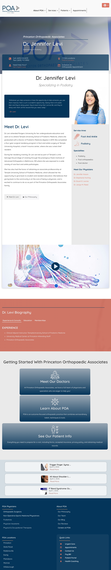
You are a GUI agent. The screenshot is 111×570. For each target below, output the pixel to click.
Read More (54, 443)
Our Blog (61, 493)
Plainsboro (8, 532)
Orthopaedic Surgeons (12, 485)
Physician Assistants (11, 497)
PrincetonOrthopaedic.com (36, 562)
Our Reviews (63, 497)
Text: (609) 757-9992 (21, 60)
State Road (8, 520)
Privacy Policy (52, 565)
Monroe (6, 536)
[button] (40, 10)
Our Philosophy (64, 485)
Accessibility (59, 565)
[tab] (12, 197)
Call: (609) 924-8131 (20, 58)
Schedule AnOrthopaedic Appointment (72, 66)
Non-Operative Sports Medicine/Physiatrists (21, 489)
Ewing (5, 528)
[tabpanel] (35, 219)
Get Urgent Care (19, 67)
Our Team (62, 489)
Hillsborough (8, 540)
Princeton (7, 516)
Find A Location (68, 60)
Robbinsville (8, 524)
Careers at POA (64, 501)
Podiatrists (7, 493)
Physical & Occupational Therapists (17, 501)
